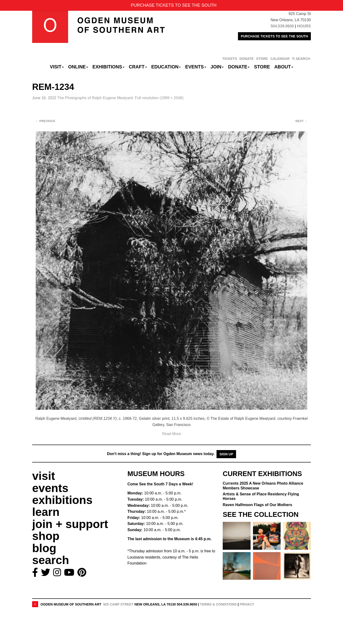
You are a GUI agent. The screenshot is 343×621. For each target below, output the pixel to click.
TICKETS (229, 59)
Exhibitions (108, 66)
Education (166, 66)
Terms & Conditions (218, 604)
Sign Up (226, 454)
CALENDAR (280, 59)
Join (217, 66)
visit (43, 476)
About (283, 66)
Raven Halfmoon (257, 505)
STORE (262, 59)
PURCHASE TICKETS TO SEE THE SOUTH (274, 36)
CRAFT (138, 66)
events (50, 488)
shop (46, 536)
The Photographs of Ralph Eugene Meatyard (95, 98)
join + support (70, 524)
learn (46, 512)
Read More (171, 434)
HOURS (304, 26)
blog (44, 548)
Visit (57, 66)
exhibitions (62, 500)
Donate (239, 66)
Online (78, 66)
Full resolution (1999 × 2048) (159, 98)
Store (262, 66)
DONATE (246, 59)
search (50, 560)
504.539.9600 (282, 26)
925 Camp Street (118, 604)
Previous (45, 121)
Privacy (247, 604)
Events (195, 66)
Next (302, 121)
